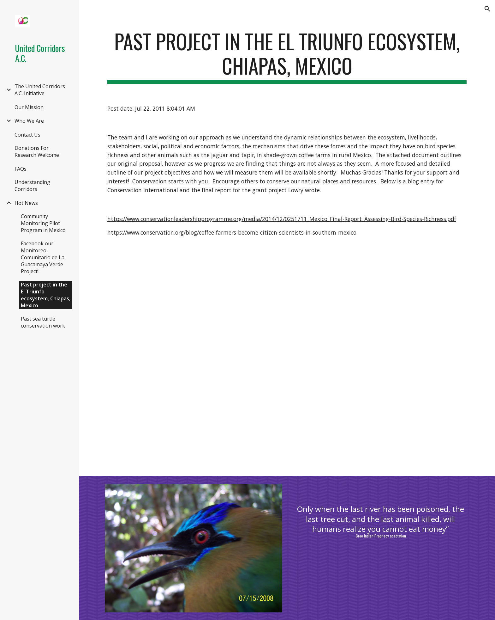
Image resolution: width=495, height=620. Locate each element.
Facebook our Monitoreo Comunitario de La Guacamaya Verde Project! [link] (42, 257)
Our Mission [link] (29, 107)
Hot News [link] (26, 203)
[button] (487, 8)
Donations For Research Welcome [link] (37, 151)
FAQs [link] (21, 168)
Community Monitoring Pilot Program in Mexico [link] (43, 223)
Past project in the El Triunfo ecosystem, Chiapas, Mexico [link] (45, 295)
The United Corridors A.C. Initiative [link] (40, 90)
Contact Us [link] (27, 134)
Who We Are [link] (29, 120)
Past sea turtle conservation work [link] (43, 322)
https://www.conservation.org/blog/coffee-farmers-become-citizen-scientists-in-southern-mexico (231, 232)
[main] (287, 57)
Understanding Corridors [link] (32, 186)
